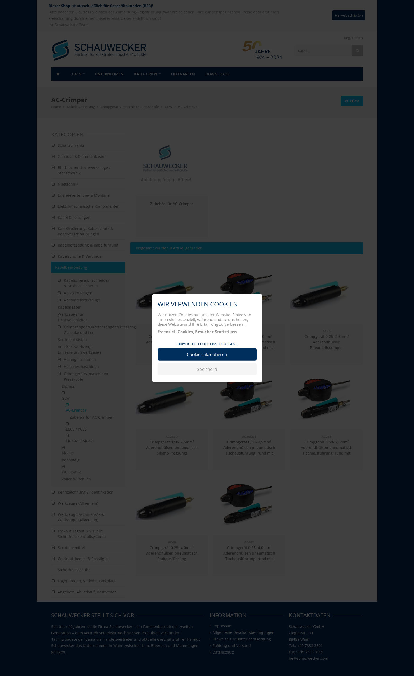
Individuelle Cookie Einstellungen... (207, 344)
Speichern (207, 369)
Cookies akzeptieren (207, 354)
